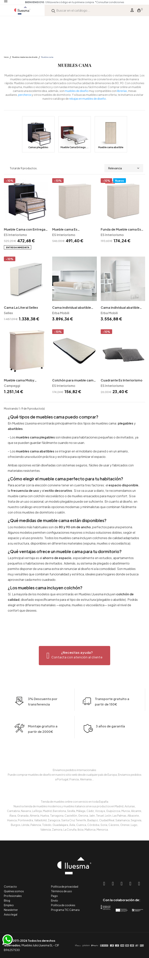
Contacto (10, 886)
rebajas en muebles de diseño (87, 98)
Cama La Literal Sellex (21, 307)
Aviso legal (10, 914)
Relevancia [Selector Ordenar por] (123, 168)
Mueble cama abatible (110, 147)
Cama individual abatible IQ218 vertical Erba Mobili (120, 307)
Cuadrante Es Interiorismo (121, 380)
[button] (74, 655)
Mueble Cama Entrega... (74, 147)
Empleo (9, 905)
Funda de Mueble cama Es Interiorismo (121, 229)
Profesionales (13, 895)
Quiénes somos (14, 891)
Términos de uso (61, 891)
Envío (54, 900)
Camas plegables (38, 147)
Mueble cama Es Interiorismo (64, 229)
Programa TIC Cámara (65, 909)
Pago (54, 895)
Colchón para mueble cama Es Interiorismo (73, 380)
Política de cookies (63, 905)
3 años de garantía (110, 740)
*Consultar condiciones (109, 2)
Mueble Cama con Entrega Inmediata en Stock (24, 229)
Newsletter (11, 909)
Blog (7, 900)
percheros (24, 94)
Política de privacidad (64, 886)
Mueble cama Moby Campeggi (19, 380)
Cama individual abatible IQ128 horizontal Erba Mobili (74, 307)
